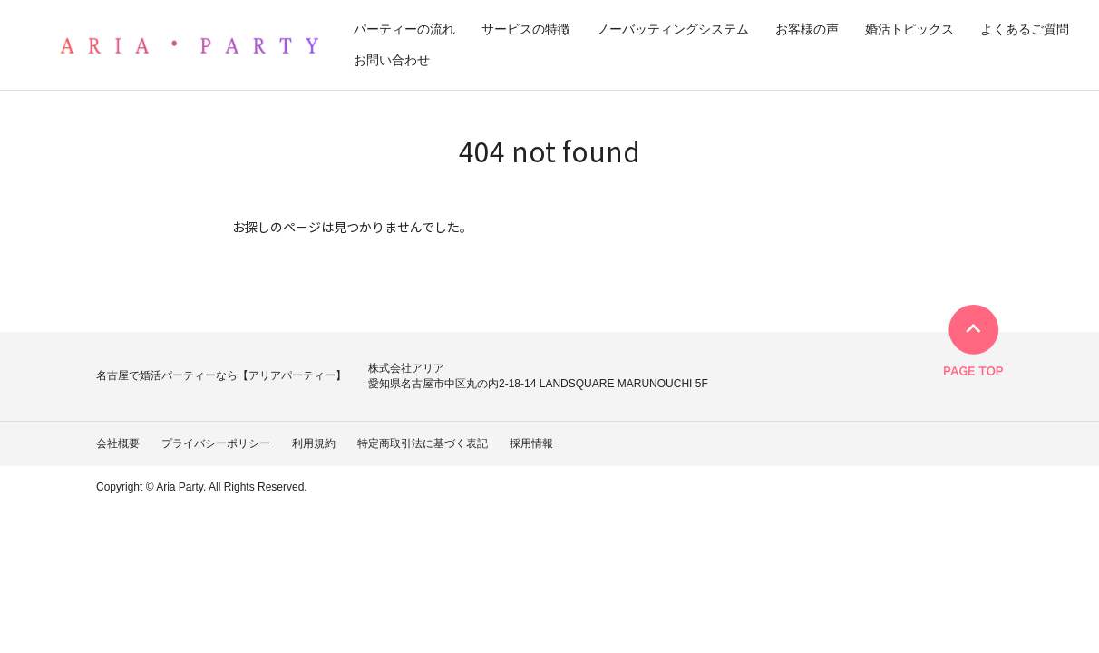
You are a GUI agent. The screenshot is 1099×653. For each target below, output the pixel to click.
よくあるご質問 (1024, 29)
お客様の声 (807, 29)
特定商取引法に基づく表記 (422, 443)
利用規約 (314, 443)
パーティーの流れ (404, 29)
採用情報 (531, 443)
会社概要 (118, 443)
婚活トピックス (909, 29)
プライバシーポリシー (215, 443)
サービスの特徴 (525, 29)
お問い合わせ (392, 60)
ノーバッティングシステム (673, 29)
